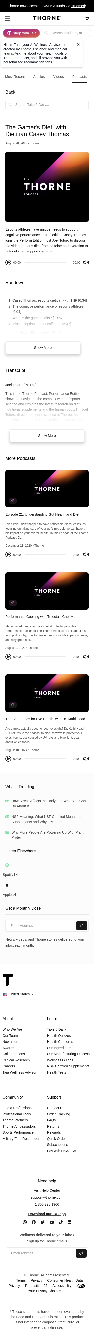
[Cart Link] (87, 18)
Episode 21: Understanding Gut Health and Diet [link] (42, 514)
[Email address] (40, 925)
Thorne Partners (15, 1120)
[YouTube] (52, 1222)
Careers (9, 1066)
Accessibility (61, 1286)
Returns (53, 1126)
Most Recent (15, 76)
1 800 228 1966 (47, 1204)
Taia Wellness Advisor (20, 1072)
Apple (9, 895)
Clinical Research (16, 1060)
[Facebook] (34, 1222)
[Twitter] (43, 1222)
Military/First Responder (21, 1139)
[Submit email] (81, 925)
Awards (8, 1048)
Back (10, 92)
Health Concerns (60, 1042)
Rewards (54, 1132)
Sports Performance (18, 1132)
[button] (7, 19)
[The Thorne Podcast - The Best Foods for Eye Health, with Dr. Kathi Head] (47, 693)
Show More (43, 348)
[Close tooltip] (78, 44)
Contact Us (55, 1108)
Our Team (10, 1036)
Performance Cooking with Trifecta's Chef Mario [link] (42, 617)
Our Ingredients (59, 1048)
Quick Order (56, 1139)
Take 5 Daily (56, 1029)
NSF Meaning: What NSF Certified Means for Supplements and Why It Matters (47, 819)
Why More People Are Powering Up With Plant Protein (48, 834)
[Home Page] (47, 19)
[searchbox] (66, 33)
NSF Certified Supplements (68, 1066)
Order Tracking (58, 1114)
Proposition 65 (36, 1286)
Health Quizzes (59, 1036)
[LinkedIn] (69, 1222)
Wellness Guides (60, 1060)
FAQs (51, 1120)
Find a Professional (18, 1108)
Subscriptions (57, 1145)
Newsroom (11, 1042)
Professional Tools (17, 1114)
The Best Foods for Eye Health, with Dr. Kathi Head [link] (45, 719)
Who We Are (12, 1029)
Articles (39, 76)
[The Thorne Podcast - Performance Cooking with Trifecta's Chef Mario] (47, 591)
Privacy (36, 1280)
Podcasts (79, 76)
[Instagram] (25, 1222)
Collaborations (14, 1054)
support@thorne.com (47, 1197)
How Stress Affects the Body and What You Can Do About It (49, 803)
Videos (58, 76)
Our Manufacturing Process (68, 1054)
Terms (21, 1280)
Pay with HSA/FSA (61, 1151)
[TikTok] (61, 1222)
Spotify (10, 875)
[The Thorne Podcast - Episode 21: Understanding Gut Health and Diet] (47, 488)
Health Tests (56, 1072)
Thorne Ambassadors (19, 1126)
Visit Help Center (47, 1190)
